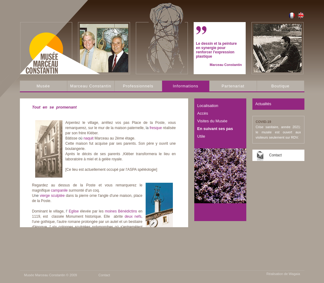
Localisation (207, 105)
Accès (202, 113)
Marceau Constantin (90, 86)
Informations (186, 86)
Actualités (263, 104)
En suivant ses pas (215, 128)
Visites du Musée (212, 121)
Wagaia (294, 274)
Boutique (280, 86)
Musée (43, 86)
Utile (201, 136)
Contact (275, 155)
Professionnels (138, 86)
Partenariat (233, 86)
